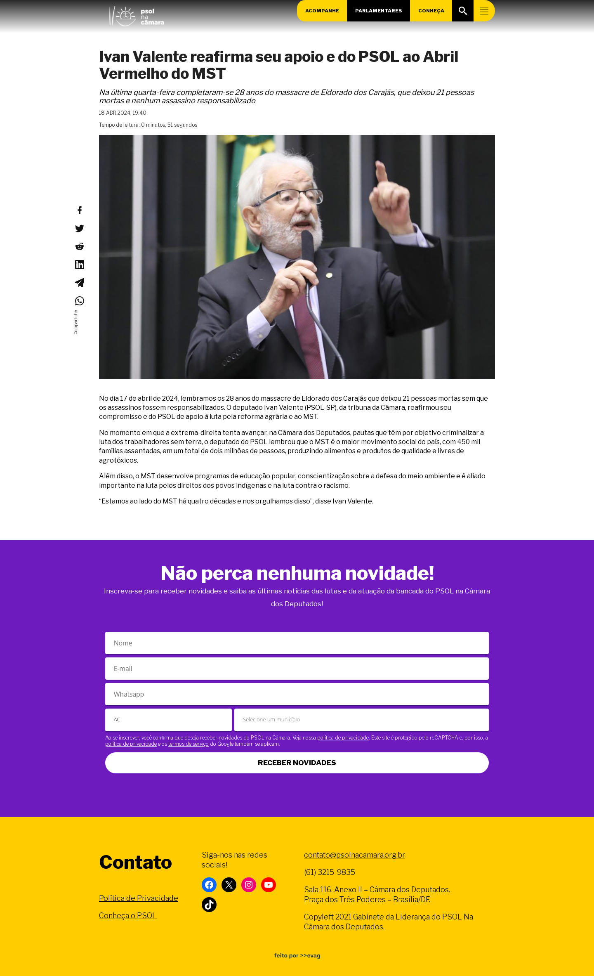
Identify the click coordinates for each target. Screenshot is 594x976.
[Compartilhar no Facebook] (79, 210)
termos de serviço (188, 744)
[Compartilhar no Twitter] (79, 228)
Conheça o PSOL (128, 915)
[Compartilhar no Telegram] (79, 282)
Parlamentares (379, 10)
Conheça (431, 10)
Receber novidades (297, 763)
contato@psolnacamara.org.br (354, 855)
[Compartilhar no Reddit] (79, 246)
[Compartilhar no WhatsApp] (79, 300)
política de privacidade (343, 738)
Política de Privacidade (138, 898)
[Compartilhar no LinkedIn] (79, 264)
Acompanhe (321, 10)
